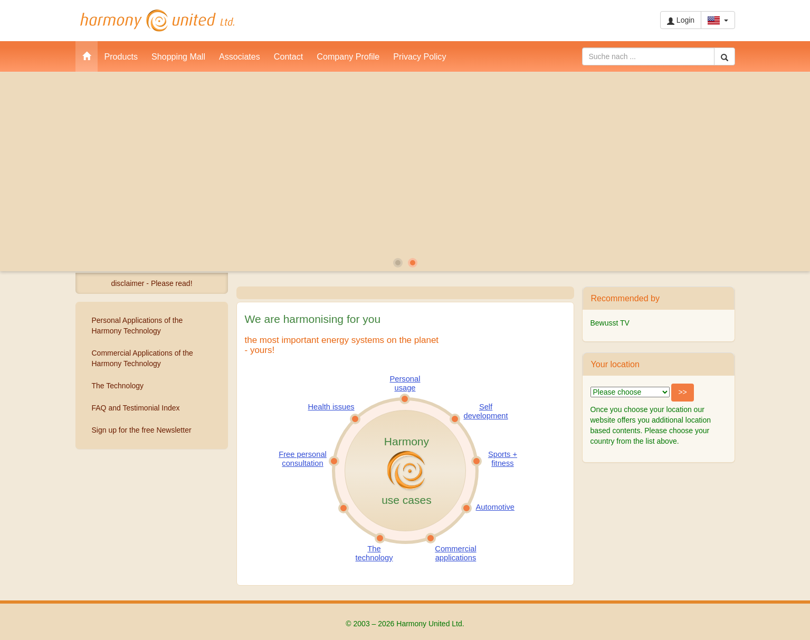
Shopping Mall (178, 56)
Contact (288, 56)
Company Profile (348, 56)
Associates (239, 56)
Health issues (331, 407)
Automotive (495, 507)
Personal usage (405, 383)
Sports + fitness (502, 458)
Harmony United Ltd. (157, 20)
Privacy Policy (419, 56)
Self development (486, 411)
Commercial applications (455, 553)
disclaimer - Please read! (151, 283)
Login (680, 20)
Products (121, 56)
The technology (374, 553)
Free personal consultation (303, 458)
